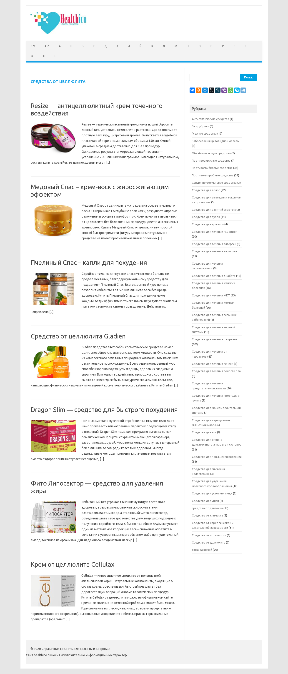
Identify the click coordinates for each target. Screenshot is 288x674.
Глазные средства (204, 133)
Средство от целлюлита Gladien (78, 336)
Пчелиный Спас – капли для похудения (89, 262)
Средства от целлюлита (208, 542)
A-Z (47, 46)
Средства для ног (204, 432)
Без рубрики (200, 126)
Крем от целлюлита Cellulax (72, 564)
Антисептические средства (210, 118)
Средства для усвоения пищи (212, 493)
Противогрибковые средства (212, 167)
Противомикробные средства (212, 175)
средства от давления (207, 508)
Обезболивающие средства (211, 153)
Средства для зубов (206, 216)
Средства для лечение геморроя (214, 231)
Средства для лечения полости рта (216, 371)
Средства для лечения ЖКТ (211, 295)
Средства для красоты (208, 224)
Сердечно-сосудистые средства (214, 182)
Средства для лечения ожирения (214, 339)
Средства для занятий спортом (214, 209)
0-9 (33, 46)
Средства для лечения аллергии (214, 244)
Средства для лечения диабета (213, 275)
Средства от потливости (209, 535)
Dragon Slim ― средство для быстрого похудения (104, 409)
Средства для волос (206, 190)
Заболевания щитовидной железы (215, 141)
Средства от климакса (207, 515)
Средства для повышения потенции (217, 456)
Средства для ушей (205, 500)
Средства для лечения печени (212, 363)
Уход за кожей (202, 549)
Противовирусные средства (211, 160)
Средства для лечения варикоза (214, 251)
